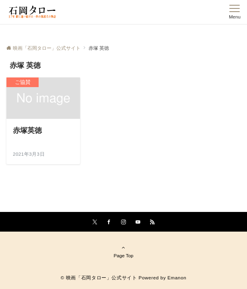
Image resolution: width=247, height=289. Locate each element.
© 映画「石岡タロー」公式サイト (99, 277)
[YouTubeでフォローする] (138, 222)
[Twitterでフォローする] (95, 222)
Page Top (123, 251)
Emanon (176, 277)
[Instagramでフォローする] (123, 222)
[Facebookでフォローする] (109, 222)
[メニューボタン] (235, 12)
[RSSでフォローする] (152, 222)
